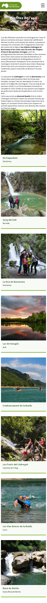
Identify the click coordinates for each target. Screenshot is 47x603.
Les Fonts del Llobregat (15, 464)
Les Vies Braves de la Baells (17, 526)
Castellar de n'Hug (10, 468)
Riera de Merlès (11, 588)
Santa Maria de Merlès (12, 592)
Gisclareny (7, 161)
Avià (4, 347)
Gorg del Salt (10, 219)
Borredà (6, 223)
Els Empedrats (10, 157)
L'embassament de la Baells (17, 405)
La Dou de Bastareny (14, 281)
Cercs (5, 530)
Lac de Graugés (11, 343)
